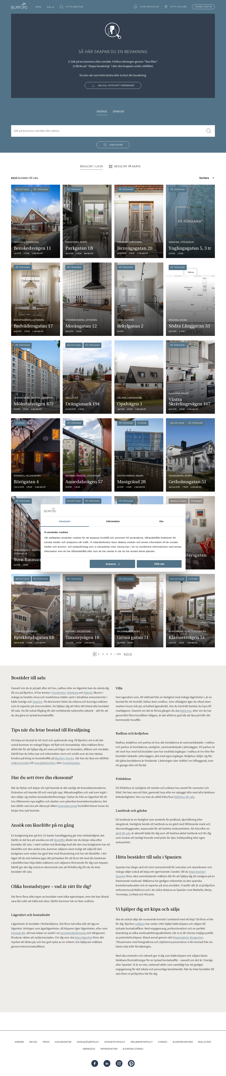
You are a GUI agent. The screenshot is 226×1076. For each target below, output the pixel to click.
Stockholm (58, 692)
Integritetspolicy (114, 1041)
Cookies (162, 1041)
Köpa (38, 6)
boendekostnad (67, 806)
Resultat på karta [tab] (124, 166)
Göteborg (72, 692)
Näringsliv (89, 1048)
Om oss (33, 1041)
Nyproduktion (109, 1048)
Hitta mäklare (175, 7)
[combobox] (107, 130)
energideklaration (45, 763)
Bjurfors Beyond (183, 1041)
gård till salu (123, 833)
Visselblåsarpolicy (88, 1041)
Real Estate (204, 1041)
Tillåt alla (159, 564)
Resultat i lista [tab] (91, 166)
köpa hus (185, 710)
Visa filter (113, 144)
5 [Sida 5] (111, 654)
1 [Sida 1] (94, 654)
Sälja (50, 6)
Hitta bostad (71, 7)
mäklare (140, 924)
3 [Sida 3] (103, 654)
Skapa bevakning (146, 7)
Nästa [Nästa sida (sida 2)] (128, 654)
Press (46, 1041)
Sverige (101, 111)
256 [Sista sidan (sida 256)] (119, 654)
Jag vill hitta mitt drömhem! (113, 85)
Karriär (19, 1041)
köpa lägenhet (83, 937)
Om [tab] (161, 521)
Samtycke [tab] (64, 521)
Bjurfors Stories (133, 1048)
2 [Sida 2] (99, 654)
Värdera (203, 7)
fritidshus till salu (184, 797)
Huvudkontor (63, 1041)
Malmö (88, 692)
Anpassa (113, 564)
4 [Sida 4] (107, 654)
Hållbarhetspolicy (141, 1041)
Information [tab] (113, 521)
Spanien (118, 111)
